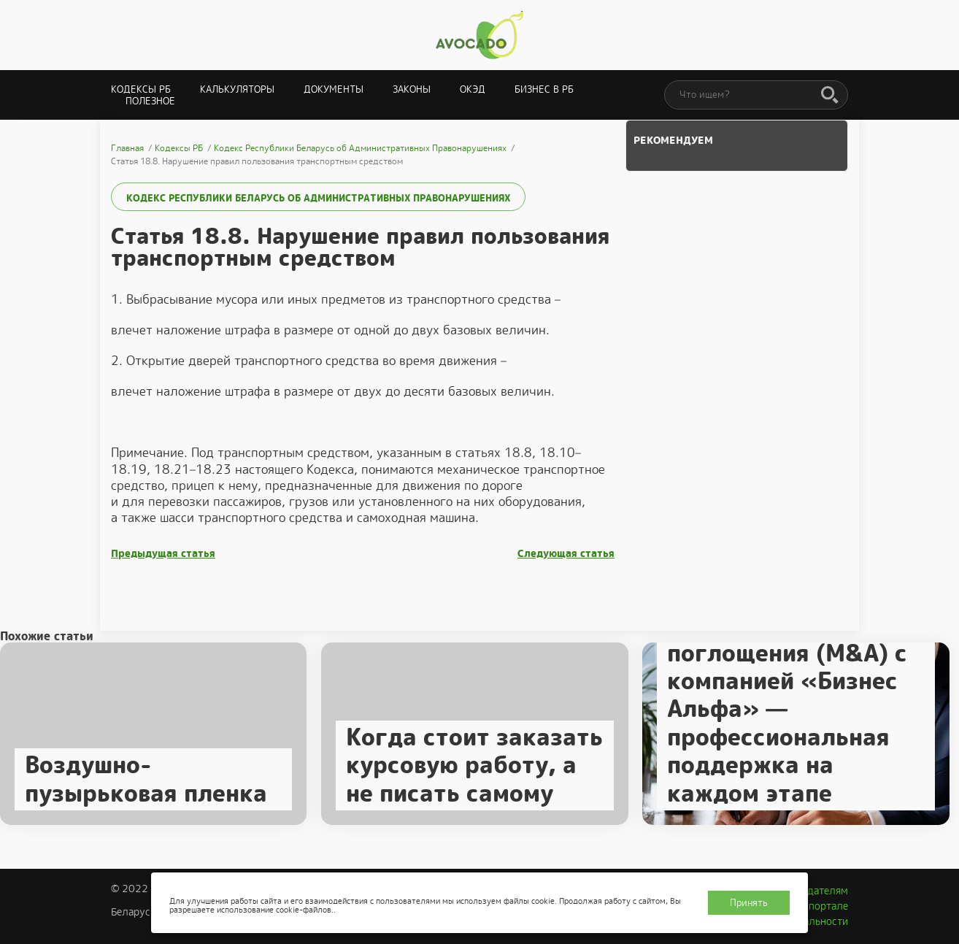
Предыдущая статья (163, 554)
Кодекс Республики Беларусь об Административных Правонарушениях (318, 198)
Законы (412, 89)
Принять (749, 903)
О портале (823, 906)
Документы (333, 89)
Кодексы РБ (141, 89)
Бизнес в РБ (544, 89)
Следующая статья (566, 554)
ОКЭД (472, 89)
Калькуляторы (237, 89)
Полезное (150, 101)
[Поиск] (830, 95)
